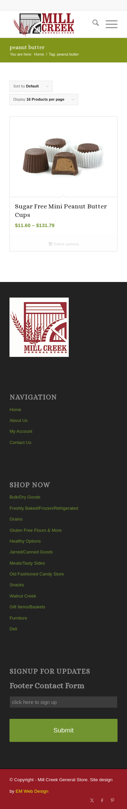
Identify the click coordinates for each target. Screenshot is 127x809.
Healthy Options (25, 541)
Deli (13, 628)
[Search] (92, 24)
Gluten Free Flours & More (35, 530)
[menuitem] (92, 24)
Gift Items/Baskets (27, 606)
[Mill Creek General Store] (52, 24)
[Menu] (108, 24)
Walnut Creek (22, 596)
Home (15, 409)
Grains (15, 519)
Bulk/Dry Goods (24, 497)
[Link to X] (92, 800)
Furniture (18, 618)
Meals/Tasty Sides (27, 563)
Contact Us (20, 442)
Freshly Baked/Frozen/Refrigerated (43, 508)
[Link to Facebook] (102, 800)
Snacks (16, 584)
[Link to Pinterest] (112, 800)
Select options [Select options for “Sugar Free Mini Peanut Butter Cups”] (63, 244)
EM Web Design (32, 791)
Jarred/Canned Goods (31, 551)
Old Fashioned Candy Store (36, 574)
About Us (18, 420)
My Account (20, 431)
